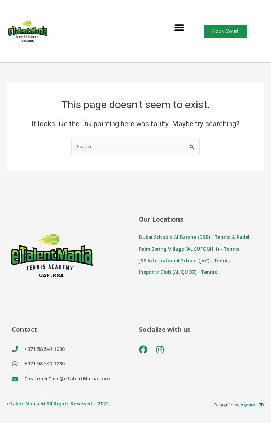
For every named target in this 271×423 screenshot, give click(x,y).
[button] (179, 28)
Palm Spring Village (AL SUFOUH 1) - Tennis (189, 248)
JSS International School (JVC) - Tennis (184, 260)
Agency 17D (252, 405)
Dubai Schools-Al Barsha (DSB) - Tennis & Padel (194, 237)
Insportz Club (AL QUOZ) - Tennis (178, 272)
